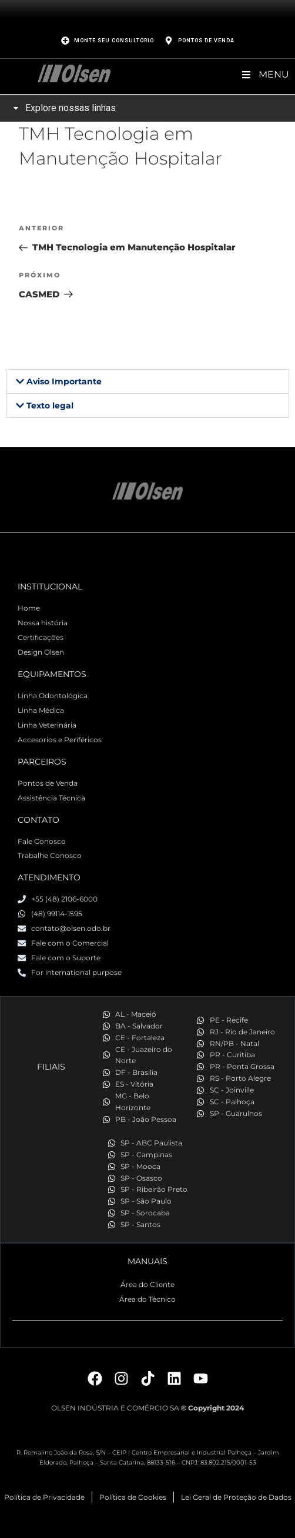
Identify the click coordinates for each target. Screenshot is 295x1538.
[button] (147, 381)
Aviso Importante (64, 381)
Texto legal (49, 405)
